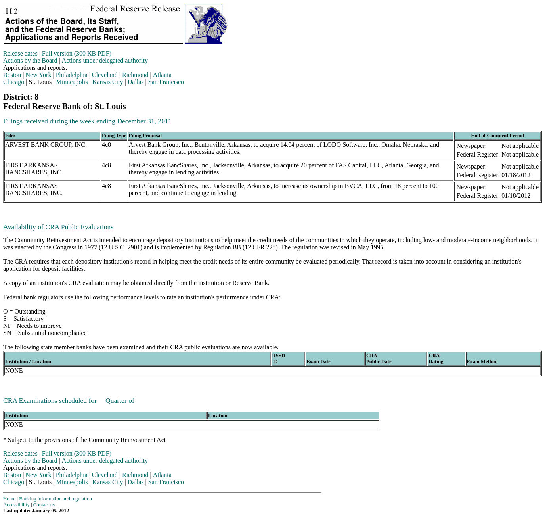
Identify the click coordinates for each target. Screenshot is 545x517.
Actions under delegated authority (105, 60)
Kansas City (107, 82)
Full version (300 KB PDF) (76, 53)
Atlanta (162, 74)
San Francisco (166, 82)
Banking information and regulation (55, 499)
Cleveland (105, 74)
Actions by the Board (30, 60)
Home (9, 499)
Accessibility (16, 504)
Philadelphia (72, 74)
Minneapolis (72, 82)
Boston (12, 74)
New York (39, 74)
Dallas (136, 82)
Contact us (44, 504)
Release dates (20, 53)
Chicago (13, 82)
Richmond (135, 74)
